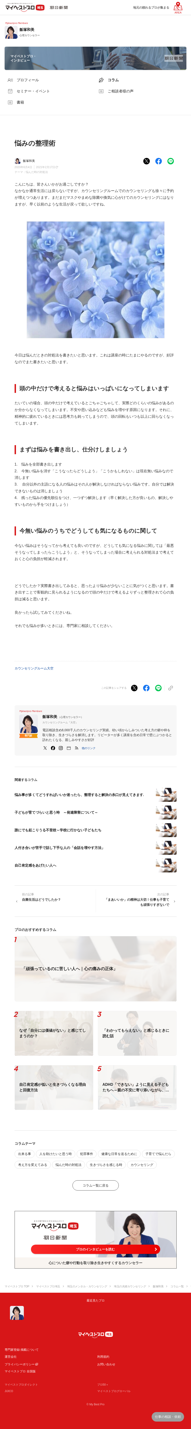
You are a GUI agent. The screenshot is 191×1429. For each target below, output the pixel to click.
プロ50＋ (103, 1384)
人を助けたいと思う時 (55, 1154)
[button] (89, 748)
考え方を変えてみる (32, 1165)
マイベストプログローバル (114, 1391)
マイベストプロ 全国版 (20, 1371)
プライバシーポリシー (20, 1364)
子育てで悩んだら (158, 1154)
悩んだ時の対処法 (37, 172)
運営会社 (11, 1356)
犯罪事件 (86, 1154)
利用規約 (103, 1356)
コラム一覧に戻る (96, 1185)
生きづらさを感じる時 (106, 1165)
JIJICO (9, 1391)
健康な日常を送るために (119, 1154)
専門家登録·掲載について (22, 1349)
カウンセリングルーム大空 (34, 668)
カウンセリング (142, 1165)
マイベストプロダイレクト (21, 1384)
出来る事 (24, 1154)
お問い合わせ (106, 1364)
